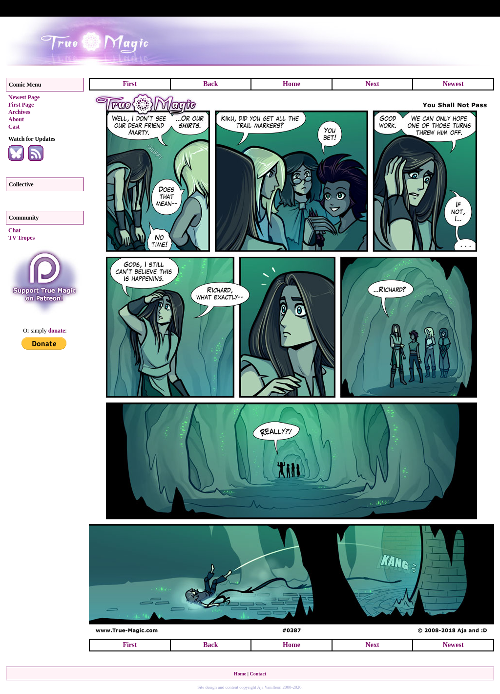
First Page (21, 104)
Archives (19, 112)
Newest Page (24, 97)
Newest (453, 84)
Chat (14, 230)
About (16, 119)
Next (372, 84)
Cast (14, 126)
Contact (258, 673)
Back (210, 84)
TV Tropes (21, 237)
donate (56, 330)
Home (291, 84)
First (130, 84)
